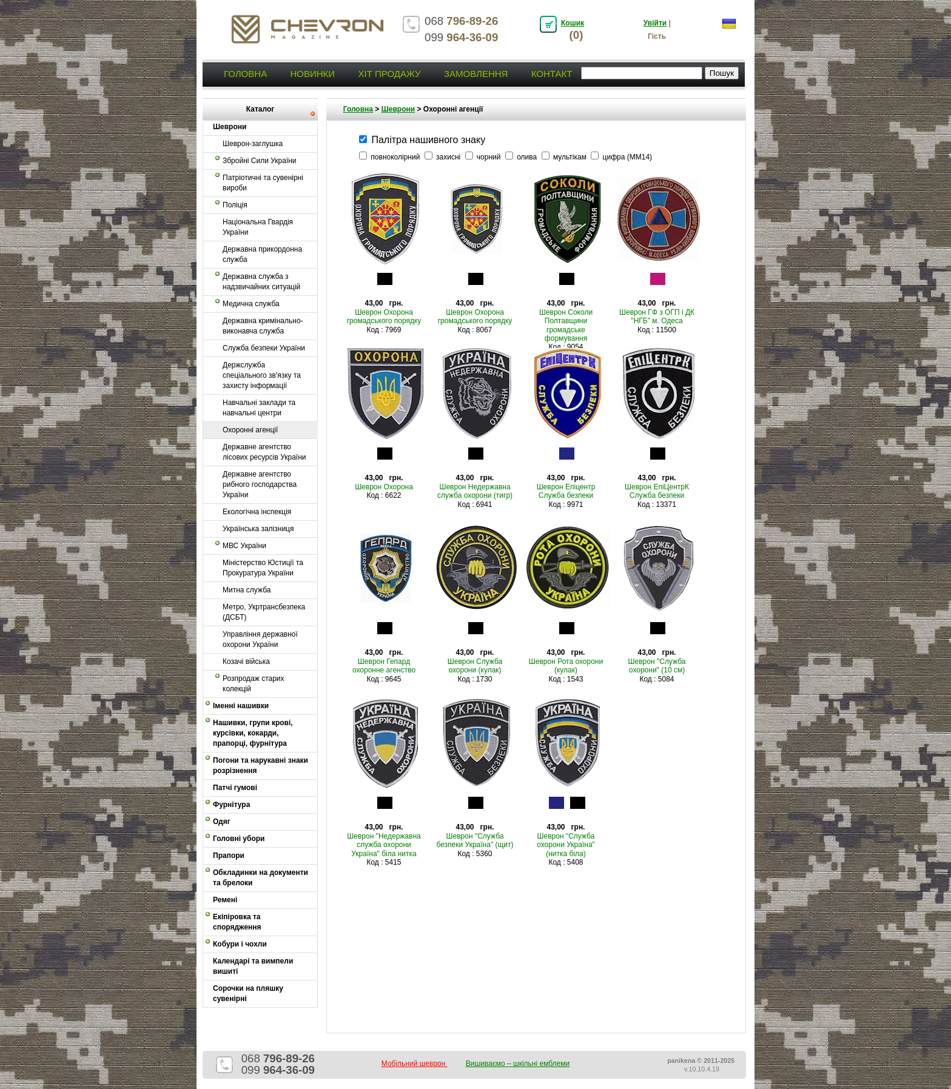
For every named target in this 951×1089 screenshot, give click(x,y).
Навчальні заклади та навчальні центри (259, 407)
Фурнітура (231, 804)
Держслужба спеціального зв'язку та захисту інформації (262, 375)
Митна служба (247, 590)
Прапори (228, 855)
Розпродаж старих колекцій (253, 683)
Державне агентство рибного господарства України (260, 484)
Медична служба (251, 304)
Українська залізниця (258, 528)
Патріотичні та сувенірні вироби (263, 182)
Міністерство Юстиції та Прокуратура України (263, 567)
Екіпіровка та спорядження (237, 922)
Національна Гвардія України (258, 227)
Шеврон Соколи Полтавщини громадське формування (566, 325)
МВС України (244, 545)
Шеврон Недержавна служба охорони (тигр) (474, 491)
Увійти (655, 23)
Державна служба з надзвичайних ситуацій (261, 281)
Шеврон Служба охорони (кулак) (475, 665)
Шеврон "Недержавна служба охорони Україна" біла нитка (383, 845)
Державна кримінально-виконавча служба (263, 326)
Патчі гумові (235, 787)
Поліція (235, 205)
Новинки (312, 74)
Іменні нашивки (241, 706)
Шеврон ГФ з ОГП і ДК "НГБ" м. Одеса (656, 316)
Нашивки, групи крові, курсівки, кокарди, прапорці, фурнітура (253, 733)
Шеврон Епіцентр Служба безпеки (566, 491)
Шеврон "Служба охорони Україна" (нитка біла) (566, 845)
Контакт (552, 74)
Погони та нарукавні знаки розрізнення (260, 765)
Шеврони (398, 109)
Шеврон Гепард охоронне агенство (383, 665)
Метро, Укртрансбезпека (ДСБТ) (264, 612)
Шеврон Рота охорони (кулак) (566, 665)
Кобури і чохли (240, 944)
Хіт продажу (389, 74)
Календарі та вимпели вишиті (253, 966)
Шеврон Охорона (384, 487)
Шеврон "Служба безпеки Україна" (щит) (474, 840)
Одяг (221, 821)
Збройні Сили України (260, 160)
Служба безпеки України (264, 348)
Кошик (572, 23)
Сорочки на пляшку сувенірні (248, 993)
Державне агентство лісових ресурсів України (264, 452)
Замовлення (476, 74)
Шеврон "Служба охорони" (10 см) (657, 665)
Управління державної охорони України (260, 639)
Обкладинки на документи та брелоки (260, 877)
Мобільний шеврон (414, 1063)
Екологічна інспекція (257, 512)
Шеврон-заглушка (253, 143)
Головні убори (238, 838)
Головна (245, 74)
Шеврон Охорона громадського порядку (384, 316)
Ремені (225, 900)
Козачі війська (246, 661)
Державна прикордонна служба (262, 254)
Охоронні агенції (250, 430)
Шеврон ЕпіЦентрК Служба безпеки (657, 491)
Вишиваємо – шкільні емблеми (518, 1063)
